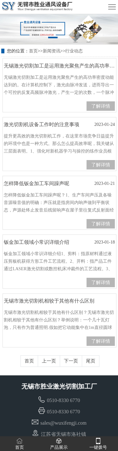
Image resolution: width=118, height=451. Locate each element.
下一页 (71, 360)
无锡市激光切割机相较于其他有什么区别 (59, 302)
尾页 (90, 360)
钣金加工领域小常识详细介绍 (59, 242)
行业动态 (74, 51)
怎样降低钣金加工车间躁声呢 (59, 183)
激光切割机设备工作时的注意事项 (59, 124)
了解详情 (100, 106)
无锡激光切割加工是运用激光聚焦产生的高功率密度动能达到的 (59, 67)
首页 (33, 51)
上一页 (49, 360)
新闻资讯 (51, 51)
